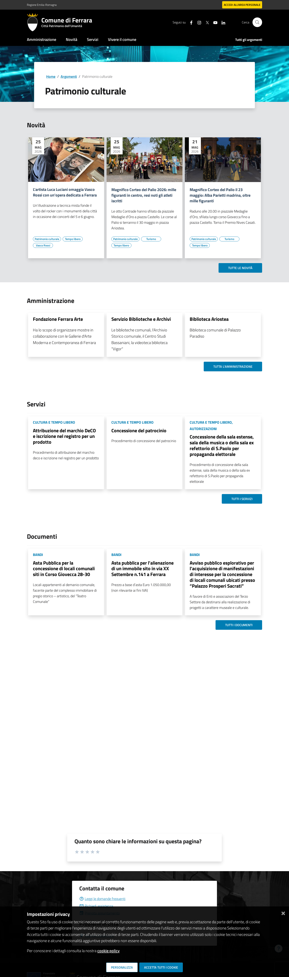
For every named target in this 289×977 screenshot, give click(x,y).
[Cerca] (257, 22)
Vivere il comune (122, 39)
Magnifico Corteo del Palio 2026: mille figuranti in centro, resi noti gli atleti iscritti (143, 195)
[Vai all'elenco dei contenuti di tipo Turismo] (151, 239)
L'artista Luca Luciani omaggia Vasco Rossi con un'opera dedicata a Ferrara (65, 192)
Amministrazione (41, 39)
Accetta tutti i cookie (161, 967)
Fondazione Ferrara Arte (58, 319)
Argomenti (69, 76)
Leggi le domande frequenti (102, 898)
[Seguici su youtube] (214, 22)
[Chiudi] (283, 912)
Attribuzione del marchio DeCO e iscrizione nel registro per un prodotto (64, 436)
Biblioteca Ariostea (209, 319)
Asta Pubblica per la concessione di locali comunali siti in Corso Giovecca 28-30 (64, 568)
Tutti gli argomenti (248, 39)
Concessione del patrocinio (138, 430)
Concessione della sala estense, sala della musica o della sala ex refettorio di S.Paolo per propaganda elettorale (222, 445)
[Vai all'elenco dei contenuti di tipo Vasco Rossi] (43, 245)
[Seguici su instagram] (198, 22)
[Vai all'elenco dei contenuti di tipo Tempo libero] (73, 239)
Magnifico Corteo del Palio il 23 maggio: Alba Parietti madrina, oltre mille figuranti (220, 195)
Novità (71, 39)
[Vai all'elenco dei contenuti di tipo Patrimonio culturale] (47, 239)
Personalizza (122, 967)
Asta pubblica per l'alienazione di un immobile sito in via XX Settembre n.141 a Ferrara (142, 568)
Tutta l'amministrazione (232, 366)
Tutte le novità (240, 267)
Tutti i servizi (241, 498)
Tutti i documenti (238, 625)
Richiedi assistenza (96, 906)
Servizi (92, 39)
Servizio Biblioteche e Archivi (141, 319)
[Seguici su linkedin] (222, 22)
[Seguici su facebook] (190, 22)
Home (50, 76)
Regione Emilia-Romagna (42, 5)
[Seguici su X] (206, 22)
